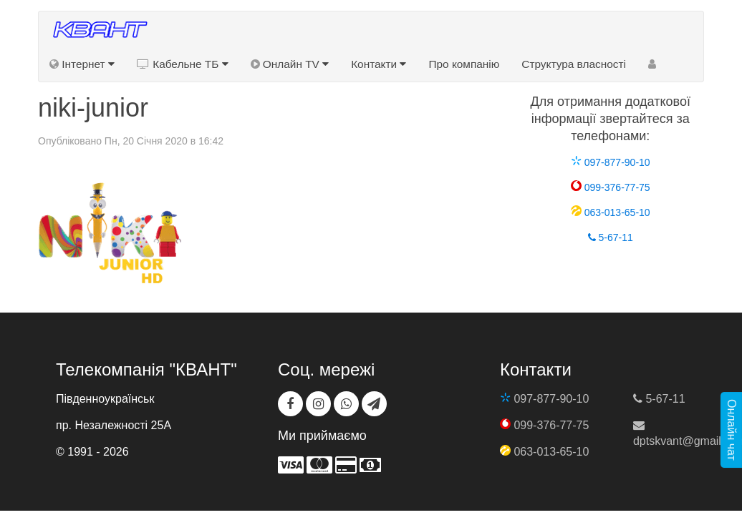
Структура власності (573, 64)
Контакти (378, 64)
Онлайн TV (290, 64)
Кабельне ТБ (182, 64)
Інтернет (82, 64)
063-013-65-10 (610, 212)
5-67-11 (610, 237)
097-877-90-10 (610, 162)
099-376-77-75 (610, 187)
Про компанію (463, 64)
